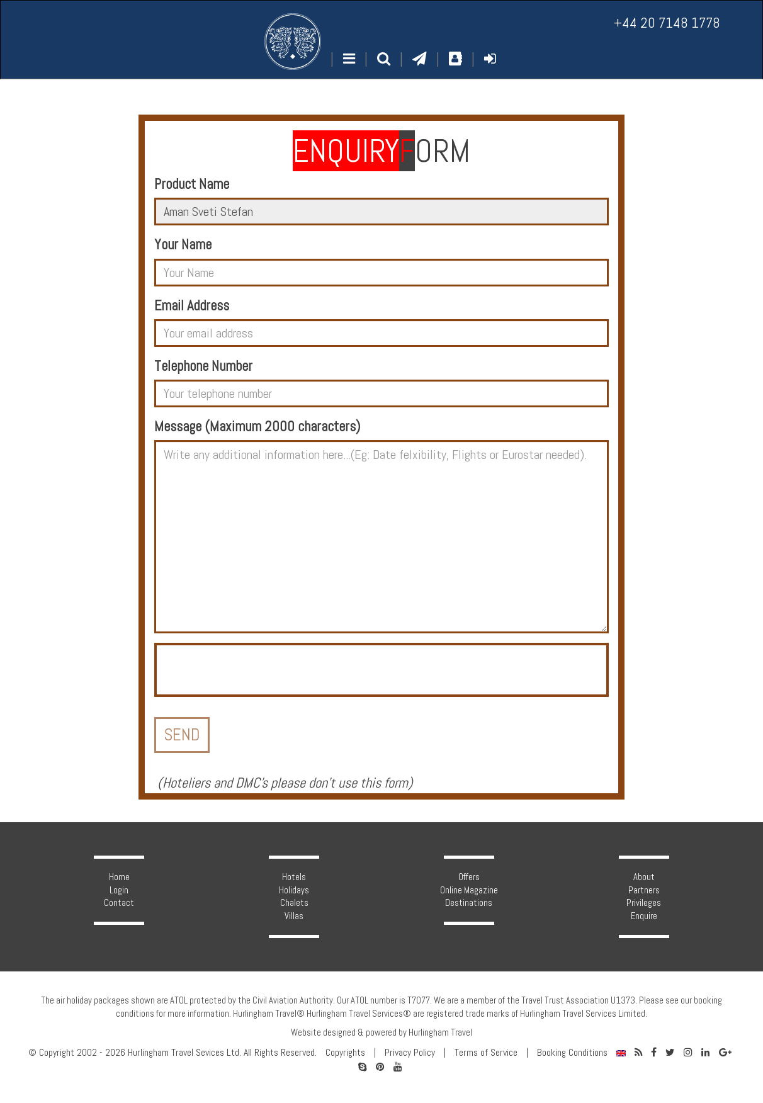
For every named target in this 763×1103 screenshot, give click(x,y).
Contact (119, 902)
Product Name (191, 184)
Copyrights (345, 1052)
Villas (294, 916)
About (644, 877)
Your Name (183, 244)
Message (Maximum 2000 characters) (257, 426)
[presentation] (252, 669)
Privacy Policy (410, 1052)
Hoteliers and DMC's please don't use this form (285, 783)
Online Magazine (469, 890)
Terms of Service (486, 1052)
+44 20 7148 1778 (667, 23)
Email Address (191, 306)
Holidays (294, 890)
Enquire (644, 916)
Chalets (294, 902)
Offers (469, 877)
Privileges (643, 902)
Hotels (294, 877)
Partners (644, 890)
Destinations (468, 902)
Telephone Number (203, 366)
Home (119, 877)
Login (119, 890)
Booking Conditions (572, 1052)
